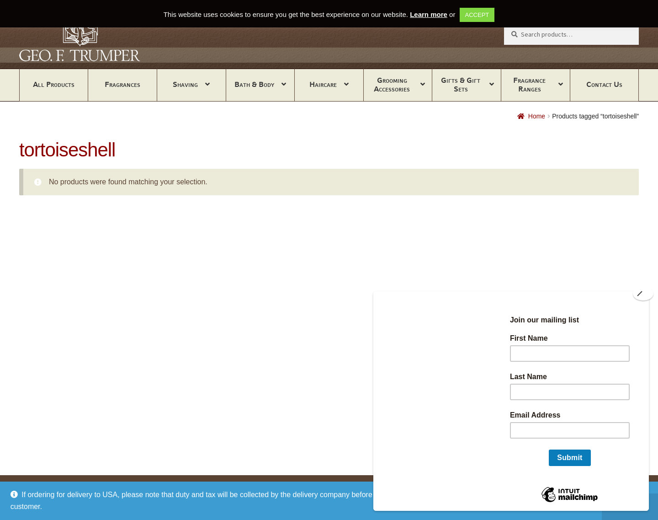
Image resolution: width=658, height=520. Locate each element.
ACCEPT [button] (477, 14)
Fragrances (122, 84)
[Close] (643, 293)
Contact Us (604, 84)
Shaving (185, 84)
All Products (53, 84)
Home (536, 116)
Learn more (428, 14)
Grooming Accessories (392, 84)
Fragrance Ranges (529, 84)
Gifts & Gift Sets (460, 84)
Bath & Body (254, 84)
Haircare (323, 84)
